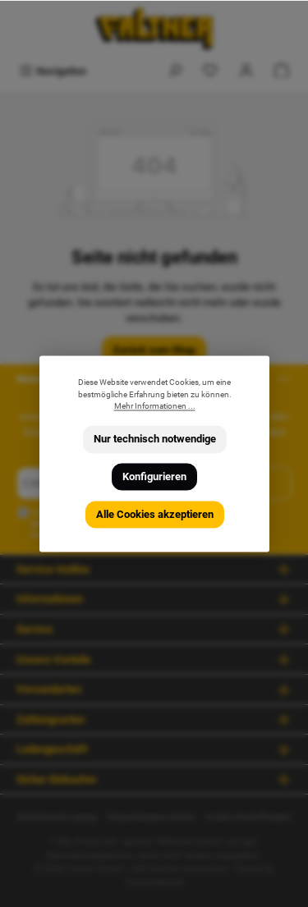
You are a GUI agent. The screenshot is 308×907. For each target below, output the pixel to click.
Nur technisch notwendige (154, 439)
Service (34, 629)
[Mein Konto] (246, 71)
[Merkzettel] (210, 71)
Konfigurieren (154, 476)
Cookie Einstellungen (248, 817)
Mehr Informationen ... (154, 406)
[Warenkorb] (282, 71)
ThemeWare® (154, 882)
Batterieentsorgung (56, 817)
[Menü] (52, 71)
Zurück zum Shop (154, 350)
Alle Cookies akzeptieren (154, 514)
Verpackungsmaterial (151, 817)
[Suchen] (175, 71)
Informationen (49, 599)
